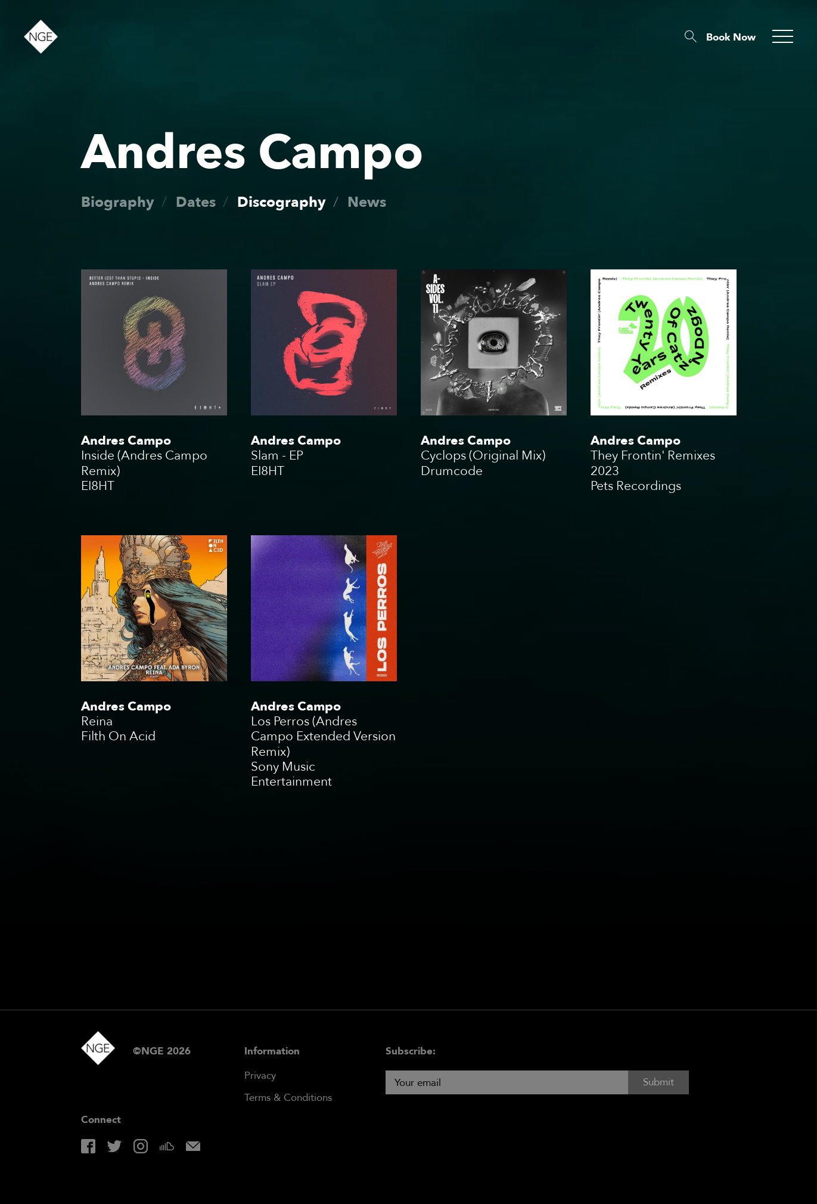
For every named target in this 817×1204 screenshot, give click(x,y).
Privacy (260, 1075)
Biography (117, 202)
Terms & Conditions (288, 1098)
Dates (196, 202)
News (366, 202)
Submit (658, 1082)
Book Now (731, 37)
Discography (281, 202)
